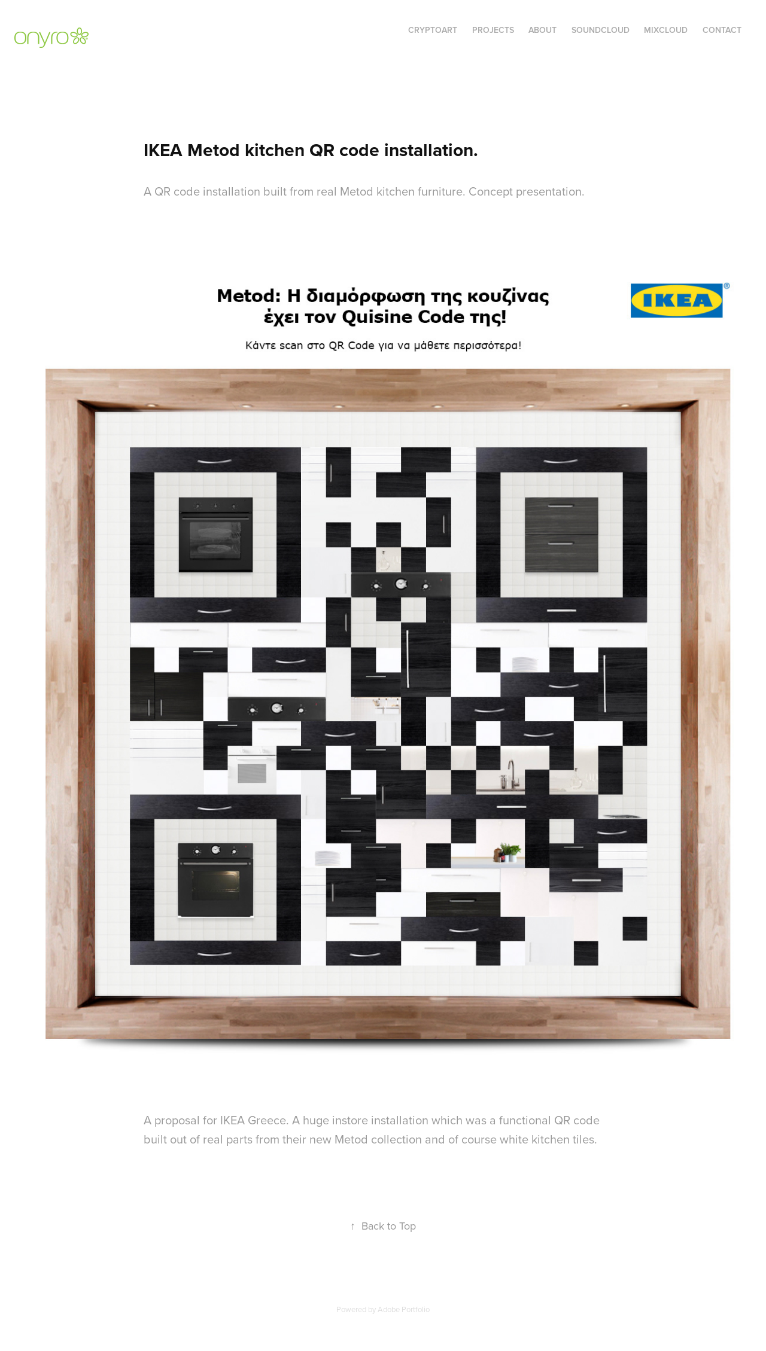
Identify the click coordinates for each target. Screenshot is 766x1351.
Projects (493, 30)
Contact (722, 30)
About (542, 30)
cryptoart (432, 30)
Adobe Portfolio (404, 1309)
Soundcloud (601, 30)
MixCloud (666, 30)
